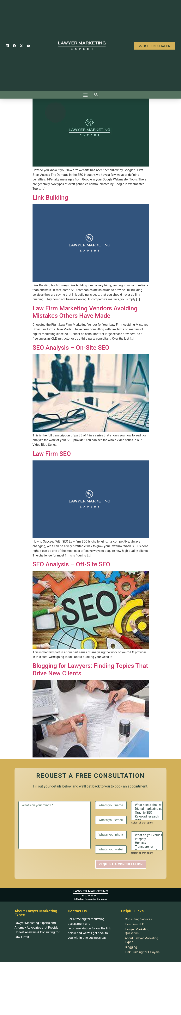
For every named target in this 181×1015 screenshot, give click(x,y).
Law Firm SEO (52, 453)
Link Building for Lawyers (142, 952)
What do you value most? (147, 835)
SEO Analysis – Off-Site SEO (71, 564)
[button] (85, 95)
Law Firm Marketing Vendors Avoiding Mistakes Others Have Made (85, 312)
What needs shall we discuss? (147, 805)
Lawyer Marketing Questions (137, 931)
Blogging (131, 947)
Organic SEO (147, 813)
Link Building (50, 197)
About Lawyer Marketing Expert (141, 940)
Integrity (147, 839)
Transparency (147, 847)
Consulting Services (138, 919)
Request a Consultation (121, 864)
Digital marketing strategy (147, 809)
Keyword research (147, 816)
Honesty (147, 843)
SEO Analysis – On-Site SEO (71, 347)
